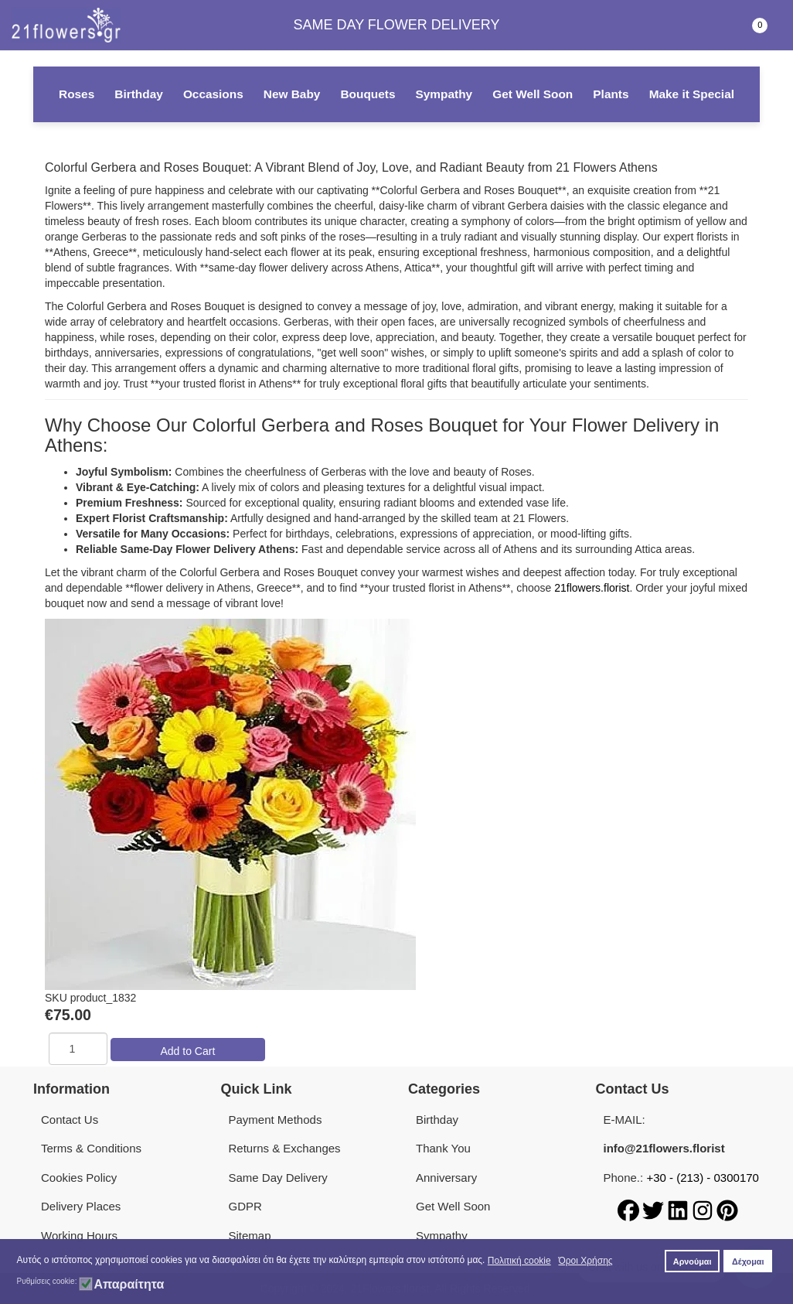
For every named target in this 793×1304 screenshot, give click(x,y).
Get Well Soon (532, 94)
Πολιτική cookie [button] (519, 1260)
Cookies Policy (79, 1177)
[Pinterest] (727, 1209)
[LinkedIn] (679, 1209)
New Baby (292, 94)
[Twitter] (654, 1209)
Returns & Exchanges (285, 1148)
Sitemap (250, 1235)
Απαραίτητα (129, 1284)
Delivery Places (81, 1206)
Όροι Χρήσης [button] (585, 1260)
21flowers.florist (591, 588)
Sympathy (444, 94)
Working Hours (79, 1235)
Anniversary (446, 1177)
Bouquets (367, 94)
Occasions (213, 94)
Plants (610, 94)
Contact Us (69, 1119)
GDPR (245, 1206)
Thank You (443, 1148)
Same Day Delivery (278, 1177)
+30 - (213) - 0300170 (702, 1177)
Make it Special (691, 94)
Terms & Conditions (91, 1148)
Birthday (138, 94)
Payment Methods (275, 1119)
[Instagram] (704, 1209)
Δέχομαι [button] (748, 1261)
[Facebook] (630, 1209)
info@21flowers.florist (664, 1148)
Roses (76, 94)
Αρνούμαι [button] (692, 1261)
